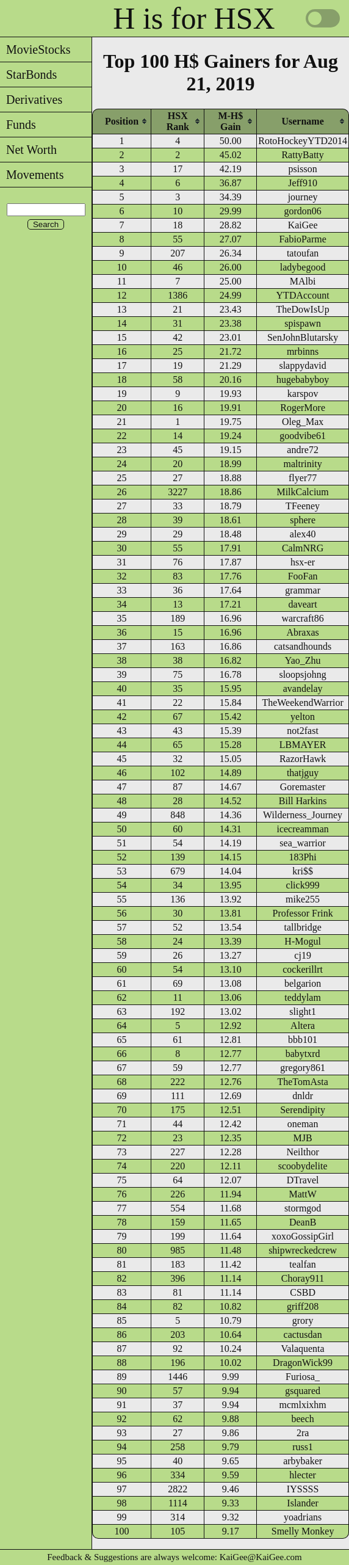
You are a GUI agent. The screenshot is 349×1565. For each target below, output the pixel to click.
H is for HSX (194, 18)
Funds (18, 124)
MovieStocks (35, 49)
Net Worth (28, 149)
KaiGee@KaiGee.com (261, 1557)
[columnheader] (121, 121)
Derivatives (31, 99)
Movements (31, 174)
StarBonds (28, 74)
